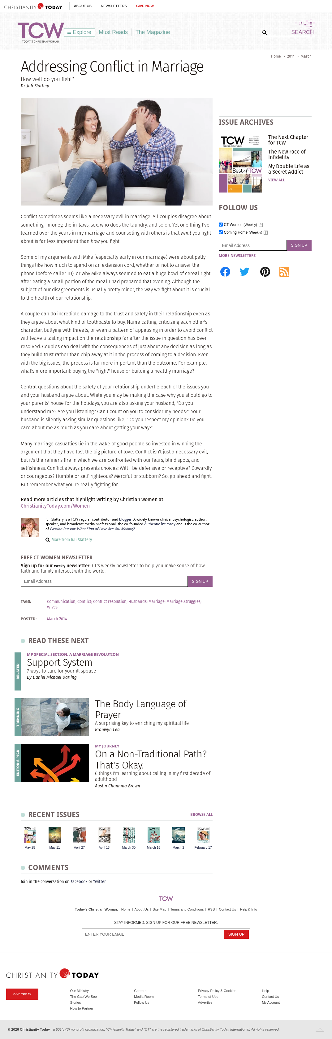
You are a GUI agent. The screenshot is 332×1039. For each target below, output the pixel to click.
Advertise (205, 1002)
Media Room (143, 996)
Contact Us (227, 909)
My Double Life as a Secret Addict (288, 168)
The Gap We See (83, 996)
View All (276, 180)
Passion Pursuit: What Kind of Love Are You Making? (92, 529)
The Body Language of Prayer (140, 709)
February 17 (203, 847)
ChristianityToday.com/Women (55, 505)
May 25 (29, 847)
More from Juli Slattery (72, 540)
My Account (271, 1002)
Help (265, 991)
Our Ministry (79, 991)
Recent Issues (54, 814)
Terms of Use (208, 996)
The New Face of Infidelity (287, 154)
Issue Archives (246, 122)
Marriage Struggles (183, 602)
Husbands (137, 602)
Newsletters (114, 6)
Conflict (84, 602)
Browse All (201, 815)
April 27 (79, 847)
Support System (60, 662)
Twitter (99, 882)
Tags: (26, 602)
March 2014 (57, 619)
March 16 (153, 847)
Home (276, 56)
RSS (211, 909)
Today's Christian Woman (96, 909)
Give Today (22, 994)
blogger (125, 519)
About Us (83, 6)
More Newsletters (237, 255)
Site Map (159, 909)
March (306, 56)
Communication (61, 602)
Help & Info (248, 909)
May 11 (54, 847)
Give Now (145, 6)
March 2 (178, 847)
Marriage (157, 602)
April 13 (104, 847)
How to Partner (81, 1008)
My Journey (107, 746)
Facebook (79, 882)
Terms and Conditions (187, 909)
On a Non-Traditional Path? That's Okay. (150, 759)
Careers (140, 991)
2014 (291, 56)
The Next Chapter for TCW (288, 139)
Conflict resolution (110, 602)
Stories (75, 1002)
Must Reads (113, 32)
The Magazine (153, 32)
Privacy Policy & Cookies (217, 991)
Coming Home (243, 233)
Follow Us (141, 1002)
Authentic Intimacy (159, 524)
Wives (52, 607)
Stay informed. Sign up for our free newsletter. (166, 923)
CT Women (240, 225)
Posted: (29, 619)
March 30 (129, 847)
